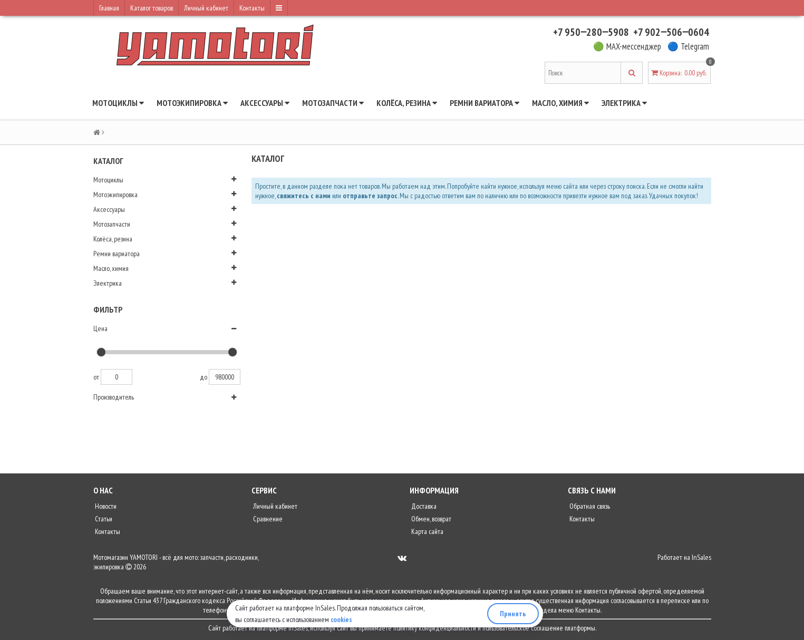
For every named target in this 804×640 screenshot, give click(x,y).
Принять (513, 613)
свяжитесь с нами (304, 195)
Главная (109, 8)
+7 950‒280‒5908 (591, 32)
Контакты (252, 8)
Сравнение (267, 518)
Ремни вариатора (484, 102)
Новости (105, 506)
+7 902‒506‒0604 (671, 32)
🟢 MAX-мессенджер (627, 46)
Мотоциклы (118, 102)
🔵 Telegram (688, 46)
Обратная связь (589, 506)
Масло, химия (560, 102)
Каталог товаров (151, 8)
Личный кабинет (206, 8)
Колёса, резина (406, 102)
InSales (701, 557)
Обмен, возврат (430, 518)
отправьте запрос (370, 195)
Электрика (624, 102)
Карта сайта (426, 531)
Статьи (102, 518)
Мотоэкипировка (192, 102)
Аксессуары (264, 102)
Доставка (423, 506)
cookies (342, 619)
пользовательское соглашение (522, 628)
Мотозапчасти (333, 102)
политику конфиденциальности (434, 628)
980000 (224, 377)
